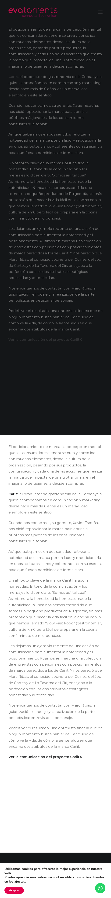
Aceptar (14, 890)
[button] (100, 12)
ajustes (19, 882)
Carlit (13, 76)
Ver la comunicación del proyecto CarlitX (45, 339)
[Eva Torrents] (32, 12)
